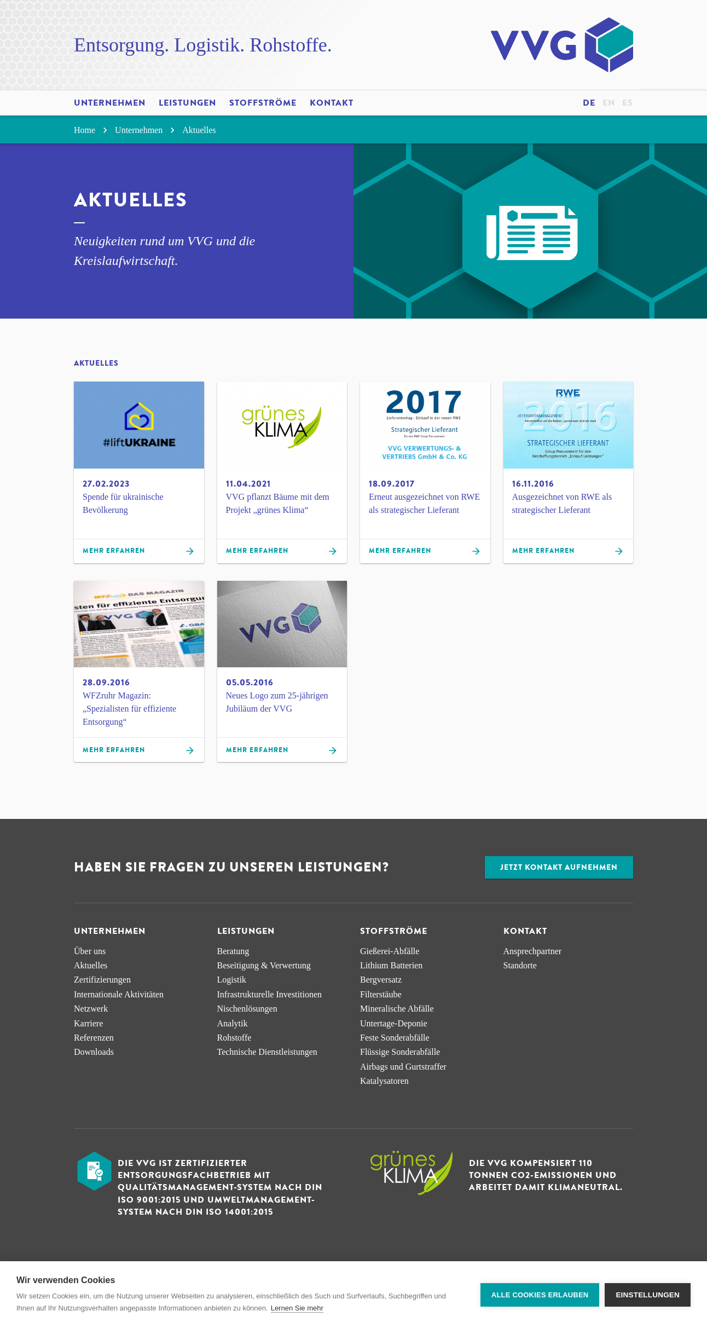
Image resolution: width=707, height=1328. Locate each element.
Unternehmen (110, 102)
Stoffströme (263, 102)
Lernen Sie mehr (297, 1308)
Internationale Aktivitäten (119, 994)
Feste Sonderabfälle (395, 1037)
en (608, 102)
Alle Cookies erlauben (540, 1295)
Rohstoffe (234, 1037)
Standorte (520, 965)
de (589, 102)
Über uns (90, 951)
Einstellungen (648, 1295)
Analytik (232, 1023)
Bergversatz (381, 979)
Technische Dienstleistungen (267, 1051)
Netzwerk (91, 1008)
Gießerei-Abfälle (389, 951)
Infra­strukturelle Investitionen (269, 994)
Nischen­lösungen (247, 1008)
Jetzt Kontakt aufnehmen (559, 867)
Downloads (94, 1051)
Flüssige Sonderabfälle (400, 1051)
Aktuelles (199, 130)
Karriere (88, 1023)
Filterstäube (381, 994)
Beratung (233, 951)
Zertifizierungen (102, 979)
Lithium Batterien (391, 965)
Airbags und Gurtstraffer (403, 1066)
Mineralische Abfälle (397, 1008)
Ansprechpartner (532, 951)
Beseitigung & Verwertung (264, 965)
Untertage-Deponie (393, 1023)
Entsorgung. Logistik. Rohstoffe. (203, 45)
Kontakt (332, 102)
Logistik (231, 979)
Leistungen (187, 102)
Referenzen (94, 1037)
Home (92, 130)
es (627, 102)
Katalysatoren (384, 1081)
